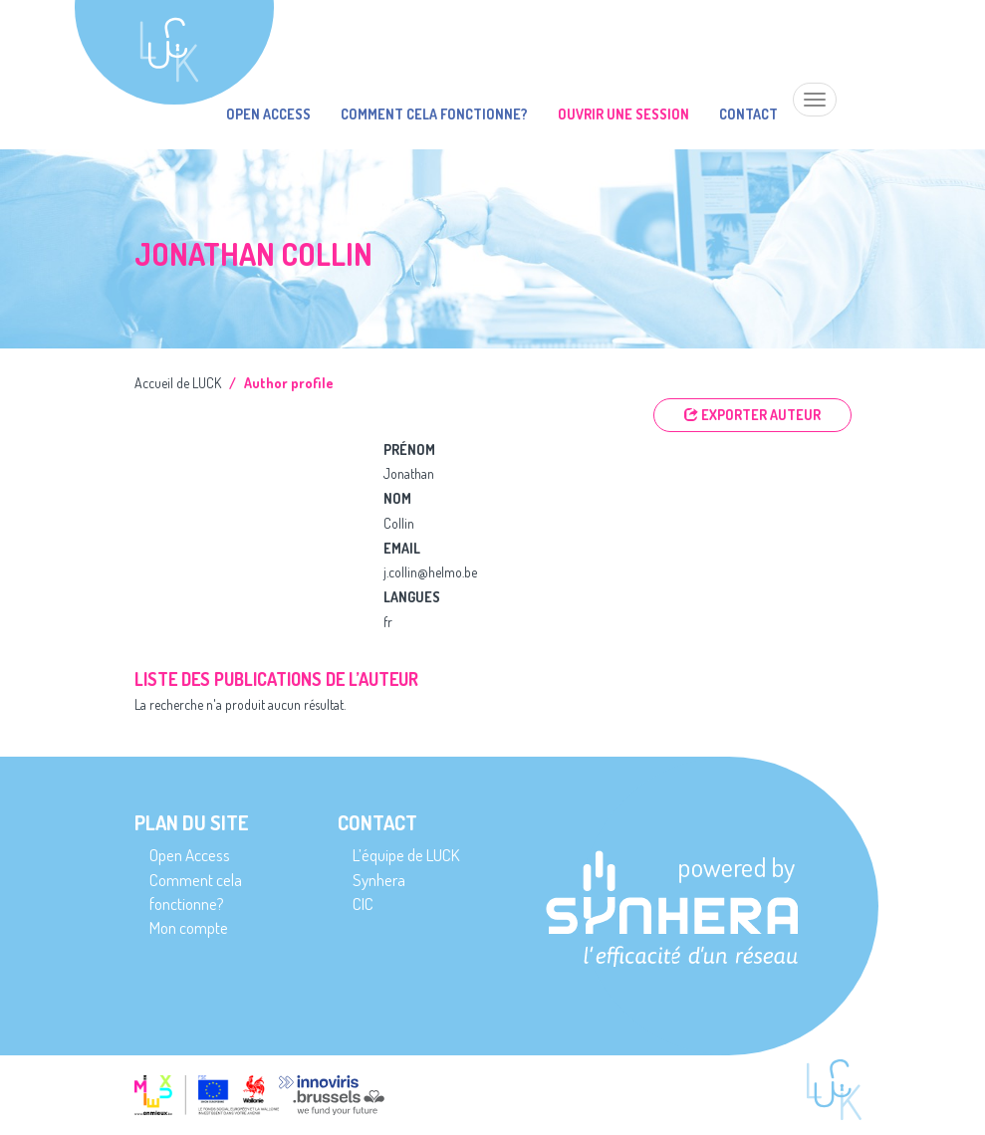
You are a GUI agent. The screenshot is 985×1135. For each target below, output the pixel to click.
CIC (363, 903)
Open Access (268, 114)
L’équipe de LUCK (406, 854)
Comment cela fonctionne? (434, 114)
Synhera (379, 879)
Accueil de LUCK (177, 382)
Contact (748, 114)
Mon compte (188, 927)
